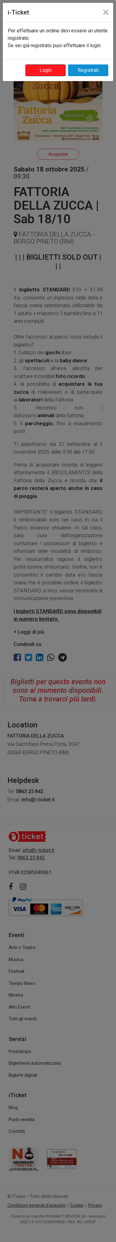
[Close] (106, 12)
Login (46, 70)
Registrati (88, 70)
